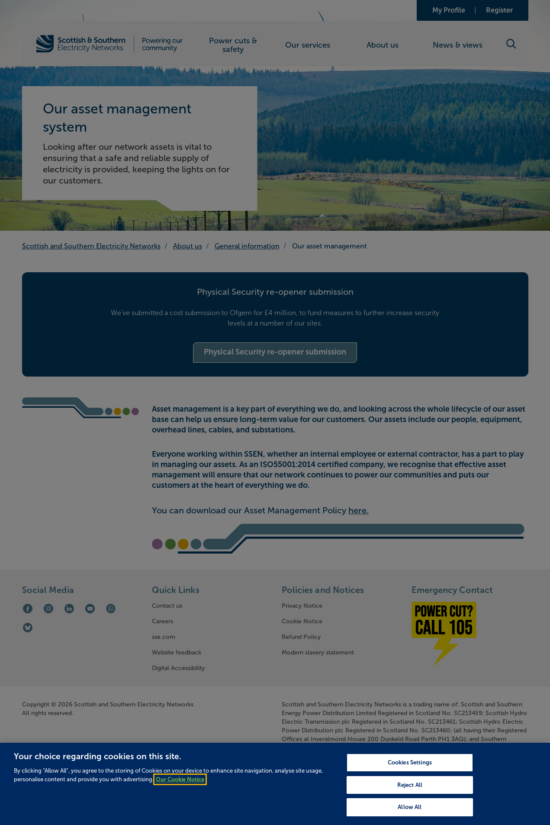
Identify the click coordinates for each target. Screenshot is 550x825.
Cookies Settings (410, 776)
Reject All (409, 798)
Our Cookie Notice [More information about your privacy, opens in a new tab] (180, 793)
